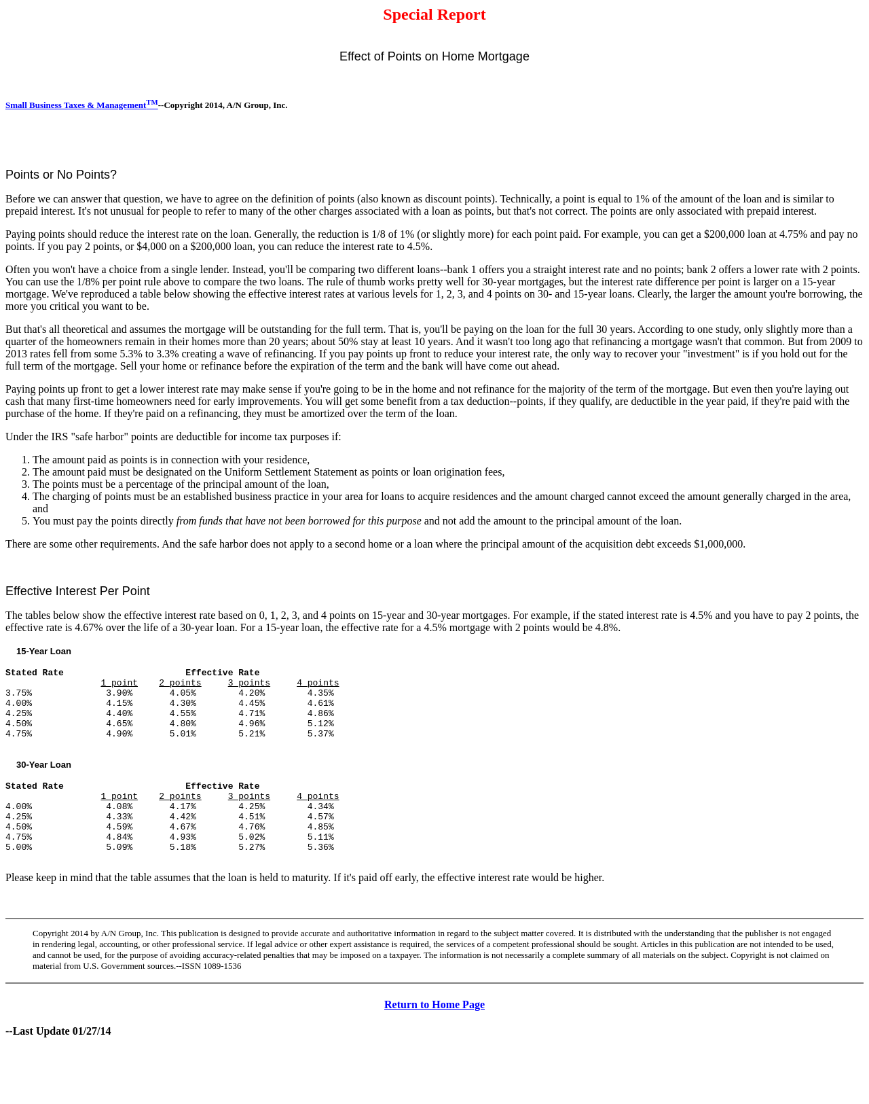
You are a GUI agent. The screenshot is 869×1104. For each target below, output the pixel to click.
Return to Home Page (434, 1037)
